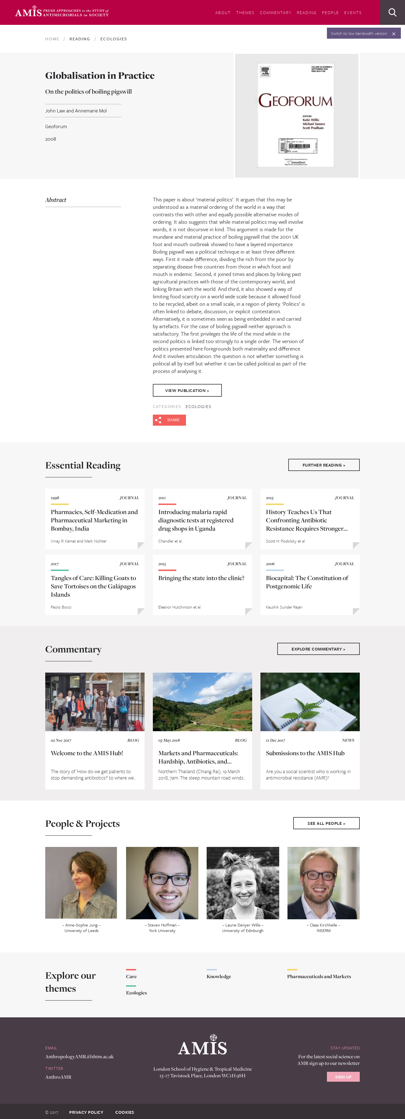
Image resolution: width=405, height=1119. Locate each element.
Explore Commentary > (318, 646)
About (223, 12)
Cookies (124, 1109)
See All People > (326, 820)
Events (353, 12)
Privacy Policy (86, 1109)
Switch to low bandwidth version (359, 33)
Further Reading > (324, 462)
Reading (307, 12)
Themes (245, 12)
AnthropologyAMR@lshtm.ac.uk (79, 1053)
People (330, 12)
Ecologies (199, 403)
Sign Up (343, 1074)
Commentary (276, 12)
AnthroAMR (58, 1073)
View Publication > (189, 389)
